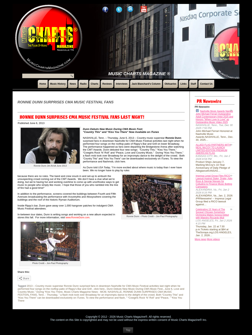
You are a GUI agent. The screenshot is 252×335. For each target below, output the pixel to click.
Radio (83, 83)
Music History (58, 83)
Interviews (122, 83)
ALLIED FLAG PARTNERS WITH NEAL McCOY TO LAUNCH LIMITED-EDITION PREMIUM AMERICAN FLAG (213, 149)
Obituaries (170, 83)
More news (200, 239)
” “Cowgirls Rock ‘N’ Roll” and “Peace (147, 297)
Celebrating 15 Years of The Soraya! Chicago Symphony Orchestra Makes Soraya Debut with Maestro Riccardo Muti (212, 213)
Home (42, 83)
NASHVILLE (115, 291)
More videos (213, 239)
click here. (99, 288)
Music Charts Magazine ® (139, 73)
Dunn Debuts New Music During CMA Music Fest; (135, 288)
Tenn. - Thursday (47, 294)
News (73, 83)
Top (128, 330)
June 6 (168, 288)
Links (183, 83)
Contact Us (206, 83)
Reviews (107, 83)
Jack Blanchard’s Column (146, 83)
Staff (193, 83)
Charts (94, 83)
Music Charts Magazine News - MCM (85, 291)
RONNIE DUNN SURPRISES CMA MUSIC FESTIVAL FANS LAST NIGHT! (82, 117)
